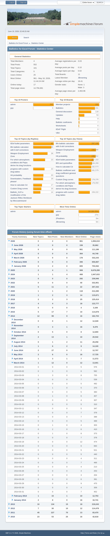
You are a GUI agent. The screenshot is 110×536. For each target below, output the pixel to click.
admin (13, 104)
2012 (13, 508)
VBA (58, 133)
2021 (13, 287)
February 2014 (20, 496)
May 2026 (18, 249)
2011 (13, 512)
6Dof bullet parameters (20, 143)
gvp (12, 108)
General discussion (64, 112)
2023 (13, 278)
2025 (13, 270)
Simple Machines (25, 533)
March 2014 (19, 363)
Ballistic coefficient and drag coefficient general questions (66, 173)
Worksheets (61, 126)
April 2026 (18, 253)
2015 (13, 312)
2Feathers (60, 218)
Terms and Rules (91, 533)
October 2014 (20, 332)
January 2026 (20, 266)
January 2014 (20, 500)
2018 (13, 299)
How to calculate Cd (19, 185)
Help (58, 119)
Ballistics (59, 108)
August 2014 (19, 342)
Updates (59, 115)
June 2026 (18, 245)
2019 (13, 295)
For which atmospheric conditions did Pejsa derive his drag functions (20, 163)
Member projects (63, 104)
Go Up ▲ (101, 533)
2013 (13, 504)
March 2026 (19, 258)
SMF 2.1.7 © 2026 (11, 533)
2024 (13, 274)
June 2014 (18, 350)
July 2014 (18, 346)
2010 (13, 517)
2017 (13, 303)
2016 (13, 308)
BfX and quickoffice (64, 163)
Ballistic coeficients (64, 122)
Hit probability (16, 175)
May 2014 (18, 354)
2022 (13, 283)
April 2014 (18, 359)
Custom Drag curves (19, 188)
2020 (13, 291)
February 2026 (20, 262)
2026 (13, 241)
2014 (13, 316)
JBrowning (82, 78)
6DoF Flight (61, 129)
